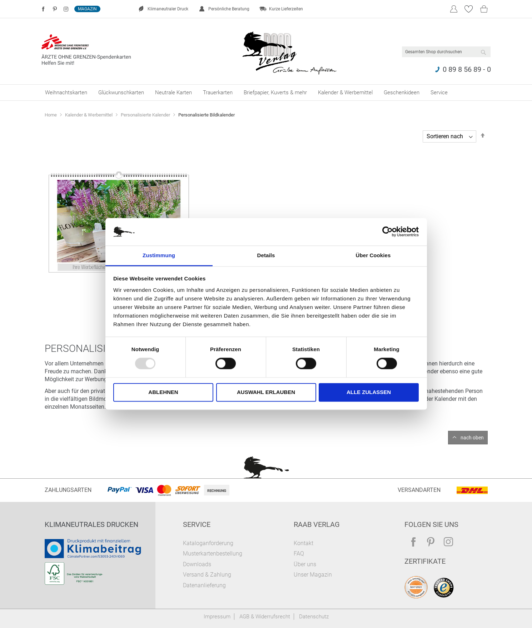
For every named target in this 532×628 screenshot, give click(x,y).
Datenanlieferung (204, 585)
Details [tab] (266, 255)
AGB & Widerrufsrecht (264, 616)
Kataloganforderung (208, 543)
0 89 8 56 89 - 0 (467, 69)
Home (51, 115)
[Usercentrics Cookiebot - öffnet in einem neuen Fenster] (387, 231)
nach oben (472, 437)
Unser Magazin (313, 574)
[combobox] (446, 52)
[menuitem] (66, 92)
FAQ (299, 553)
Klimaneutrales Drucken (91, 524)
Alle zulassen (369, 392)
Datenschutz (314, 616)
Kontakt (303, 543)
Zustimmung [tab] (159, 255)
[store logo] (289, 51)
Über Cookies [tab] (373, 255)
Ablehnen (163, 392)
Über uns (305, 564)
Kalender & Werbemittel (89, 115)
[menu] (266, 92)
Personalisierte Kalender (146, 115)
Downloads (197, 564)
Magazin (87, 8)
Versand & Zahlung (207, 574)
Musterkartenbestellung (212, 553)
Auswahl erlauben (266, 392)
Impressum (217, 616)
